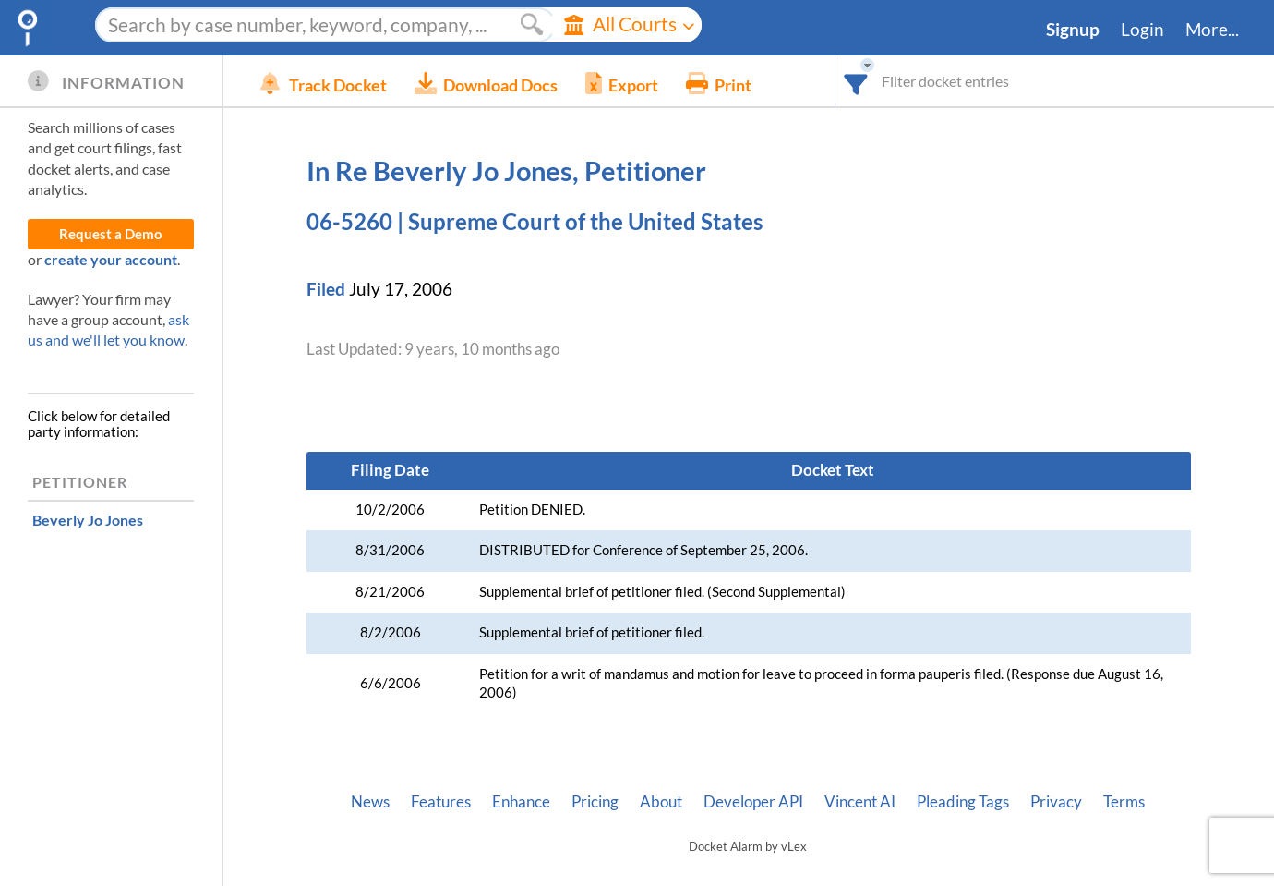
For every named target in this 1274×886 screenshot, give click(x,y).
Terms (1124, 802)
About (661, 802)
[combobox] (856, 80)
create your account (110, 259)
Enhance (521, 802)
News (370, 802)
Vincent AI (859, 802)
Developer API (753, 802)
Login (1142, 29)
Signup (1073, 29)
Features (441, 802)
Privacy (1056, 802)
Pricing (595, 802)
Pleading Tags (963, 802)
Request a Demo (110, 234)
